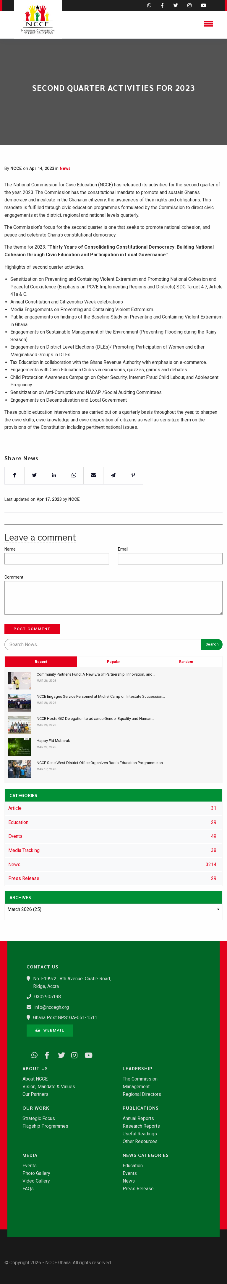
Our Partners (35, 1094)
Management (136, 1086)
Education (133, 1165)
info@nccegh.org (51, 1007)
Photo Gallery (36, 1173)
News (65, 168)
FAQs (28, 1188)
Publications (141, 1108)
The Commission (140, 1079)
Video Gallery (36, 1181)
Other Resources (140, 1141)
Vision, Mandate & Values (48, 1086)
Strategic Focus (38, 1118)
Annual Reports (138, 1118)
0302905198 (47, 996)
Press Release (138, 1188)
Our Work (35, 1108)
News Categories (146, 1155)
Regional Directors (142, 1094)
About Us (35, 1068)
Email (123, 549)
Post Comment (32, 629)
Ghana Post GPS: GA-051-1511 (65, 1017)
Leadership (138, 1068)
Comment (13, 577)
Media (30, 1155)
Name (10, 549)
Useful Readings (140, 1134)
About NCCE (35, 1079)
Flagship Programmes (45, 1126)
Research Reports (141, 1126)
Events (29, 1165)
